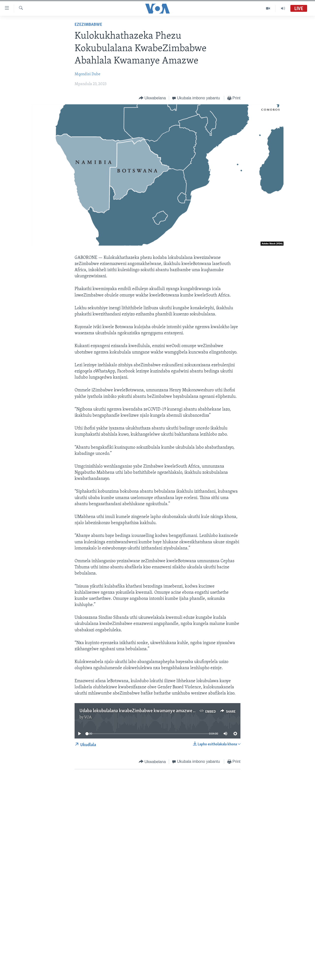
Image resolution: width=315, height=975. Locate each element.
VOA (88, 717)
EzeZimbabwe (88, 24)
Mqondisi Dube (87, 74)
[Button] (152, 98)
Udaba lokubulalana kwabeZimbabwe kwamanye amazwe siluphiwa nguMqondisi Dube (164, 711)
